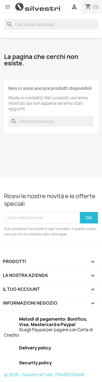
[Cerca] (51, 24)
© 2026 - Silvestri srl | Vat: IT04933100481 (44, 375)
